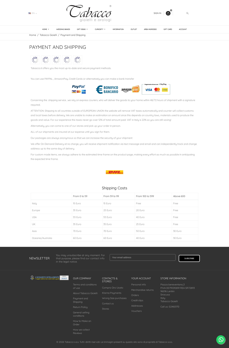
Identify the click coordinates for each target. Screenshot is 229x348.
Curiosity (99, 29)
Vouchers (136, 310)
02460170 (48, 13)
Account (183, 29)
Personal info (138, 284)
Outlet (134, 29)
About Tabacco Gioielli (85, 293)
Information (118, 29)
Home (44, 29)
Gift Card (168, 29)
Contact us (108, 303)
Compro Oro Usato (112, 287)
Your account (141, 278)
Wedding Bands (63, 29)
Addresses (137, 305)
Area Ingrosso (150, 29)
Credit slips (137, 300)
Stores (105, 308)
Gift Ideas (81, 29)
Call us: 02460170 (169, 306)
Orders (135, 295)
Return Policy (80, 307)
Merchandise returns (142, 289)
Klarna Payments (111, 292)
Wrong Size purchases (114, 298)
